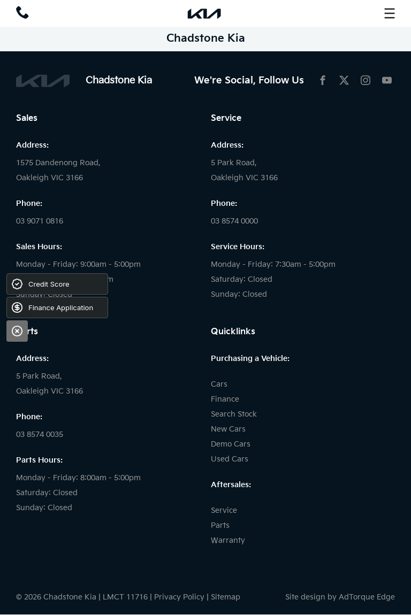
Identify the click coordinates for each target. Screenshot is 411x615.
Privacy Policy (179, 597)
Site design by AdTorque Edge (340, 597)
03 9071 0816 (39, 221)
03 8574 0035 (39, 434)
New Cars (228, 429)
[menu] (389, 13)
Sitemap (225, 597)
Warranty (228, 540)
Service (224, 510)
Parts (220, 525)
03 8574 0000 (234, 221)
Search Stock (234, 414)
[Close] (17, 331)
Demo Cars (230, 444)
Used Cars (229, 459)
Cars (219, 384)
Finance (225, 399)
